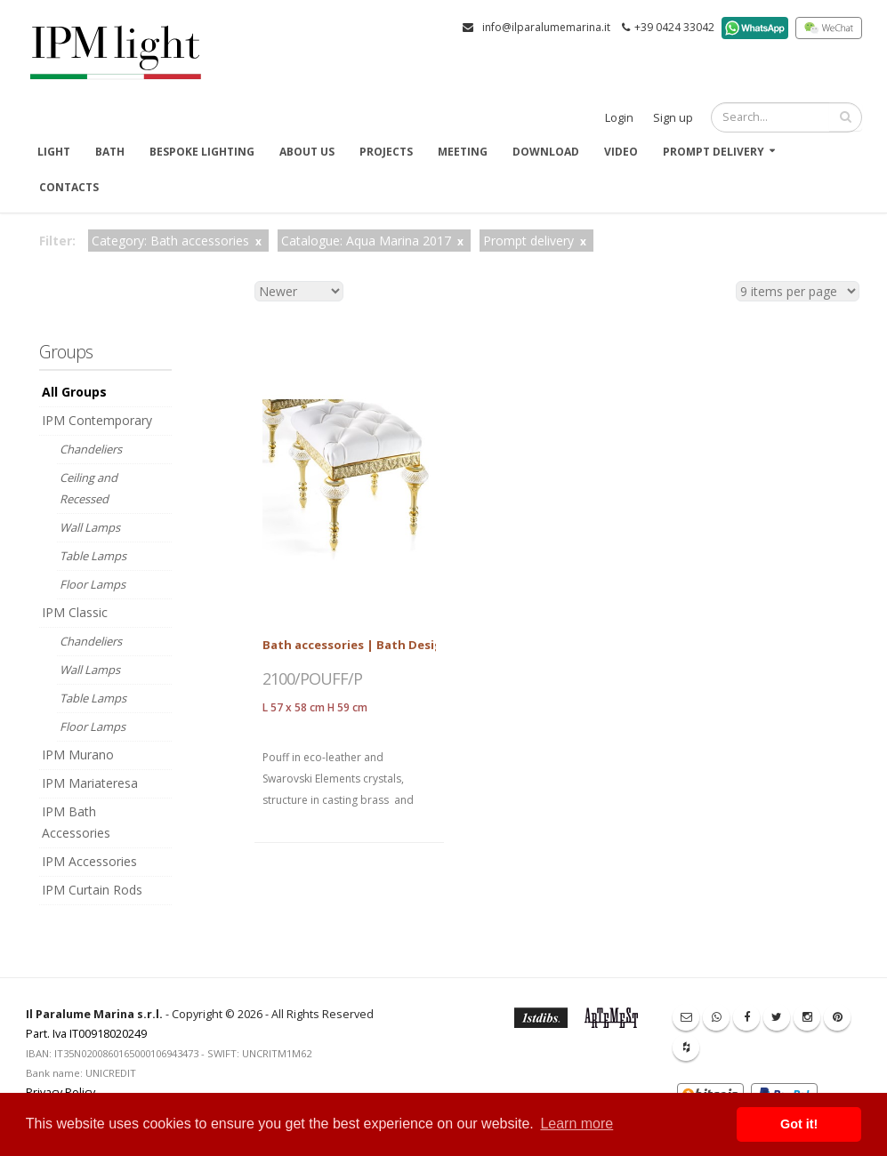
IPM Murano (78, 754)
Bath (110, 151)
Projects (386, 151)
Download (545, 151)
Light (53, 151)
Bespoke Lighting (201, 151)
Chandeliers (91, 449)
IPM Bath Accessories (76, 822)
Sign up (673, 117)
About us (307, 151)
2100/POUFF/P (312, 678)
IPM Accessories (89, 861)
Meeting (463, 151)
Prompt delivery (713, 151)
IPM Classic (75, 612)
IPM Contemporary (97, 420)
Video (621, 151)
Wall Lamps (90, 527)
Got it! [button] (799, 1124)
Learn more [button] (576, 1123)
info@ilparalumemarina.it (546, 27)
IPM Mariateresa (90, 783)
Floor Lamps (92, 584)
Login (619, 117)
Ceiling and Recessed (88, 488)
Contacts (69, 187)
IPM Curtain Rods (92, 889)
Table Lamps (93, 556)
